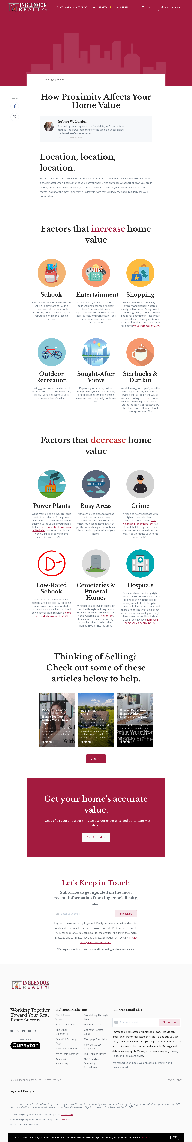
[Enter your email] (87, 914)
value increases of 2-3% (146, 325)
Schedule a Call (92, 1024)
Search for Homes (66, 1024)
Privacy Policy (174, 1080)
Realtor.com (106, 615)
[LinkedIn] (23, 1031)
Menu (146, 7)
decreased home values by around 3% (141, 621)
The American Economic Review (139, 522)
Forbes (147, 398)
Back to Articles (54, 80)
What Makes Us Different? (73, 7)
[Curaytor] (25, 1048)
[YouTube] (29, 1031)
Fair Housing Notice (95, 1054)
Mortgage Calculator (95, 1039)
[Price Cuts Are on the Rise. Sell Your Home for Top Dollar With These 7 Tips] (57, 720)
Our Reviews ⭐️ (102, 7)
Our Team (122, 7)
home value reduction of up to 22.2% (52, 614)
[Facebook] (11, 1031)
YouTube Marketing (67, 1048)
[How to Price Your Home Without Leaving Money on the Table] (135, 720)
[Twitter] (18, 1031)
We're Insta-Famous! (67, 1054)
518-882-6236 (67, 1114)
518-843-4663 (65, 1119)
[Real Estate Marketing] (96, 720)
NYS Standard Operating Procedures (91, 1063)
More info (146, 1137)
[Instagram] (36, 1031)
